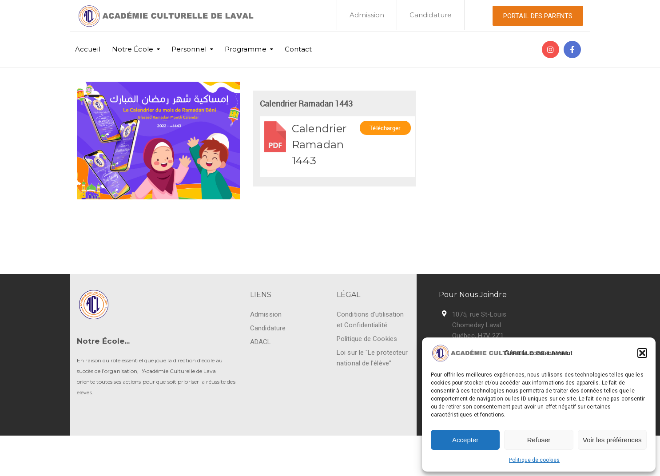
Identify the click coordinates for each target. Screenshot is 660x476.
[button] (642, 353)
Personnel (189, 49)
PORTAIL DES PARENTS (538, 16)
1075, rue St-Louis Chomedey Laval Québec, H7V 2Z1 (479, 325)
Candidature (431, 15)
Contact (298, 49)
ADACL (260, 342)
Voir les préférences (612, 440)
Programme (245, 49)
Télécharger (385, 129)
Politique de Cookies (367, 339)
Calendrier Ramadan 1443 (319, 144)
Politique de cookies (534, 460)
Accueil (87, 49)
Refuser (539, 440)
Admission (367, 15)
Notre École (132, 49)
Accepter (465, 440)
